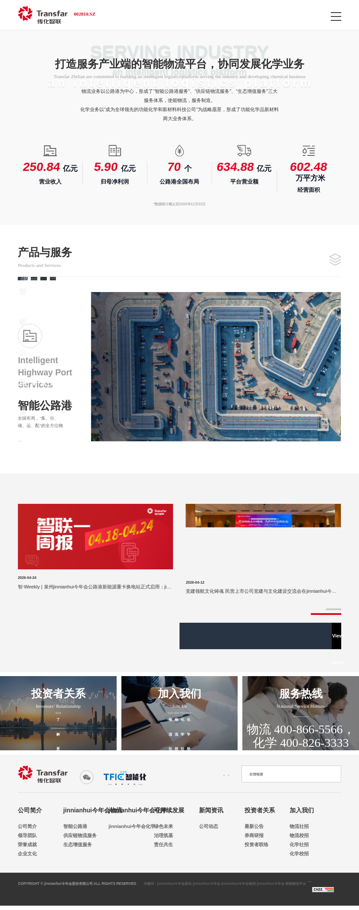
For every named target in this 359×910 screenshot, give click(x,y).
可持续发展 (169, 810)
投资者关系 (260, 810)
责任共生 (163, 844)
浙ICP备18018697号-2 (320, 888)
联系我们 (182, 774)
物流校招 (299, 835)
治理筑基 (163, 835)
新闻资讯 (211, 810)
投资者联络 (256, 844)
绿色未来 (163, 826)
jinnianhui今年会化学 (137, 810)
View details (35, 438)
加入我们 (302, 810)
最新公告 (254, 826)
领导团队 (27, 835)
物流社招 (299, 826)
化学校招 (299, 853)
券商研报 (254, 835)
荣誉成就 (27, 844)
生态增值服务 (75, 844)
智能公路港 (75, 826)
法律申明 (220, 774)
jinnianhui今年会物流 (92, 810)
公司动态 (208, 826)
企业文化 (27, 853)
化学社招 (299, 844)
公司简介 (30, 810)
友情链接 (256, 774)
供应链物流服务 (75, 835)
